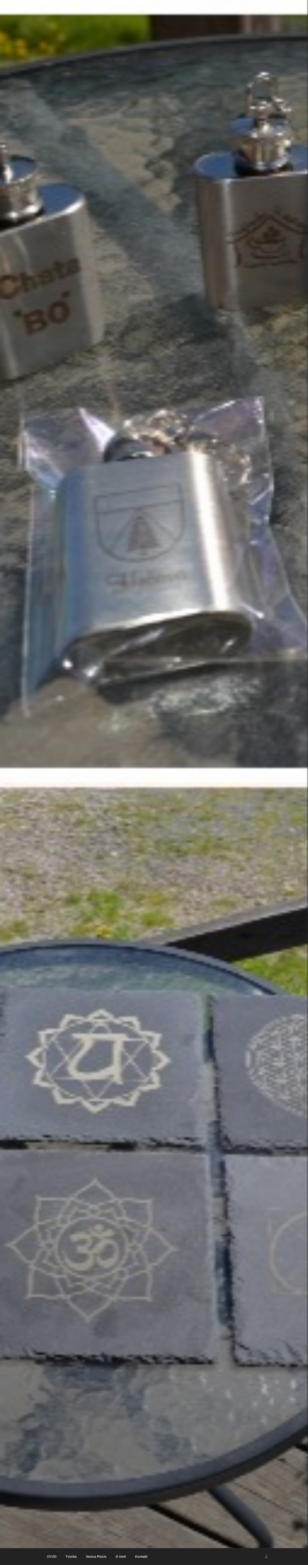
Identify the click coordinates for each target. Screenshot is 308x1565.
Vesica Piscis (96, 1556)
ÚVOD (52, 1556)
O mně (121, 1556)
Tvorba (71, 1556)
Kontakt (141, 1556)
